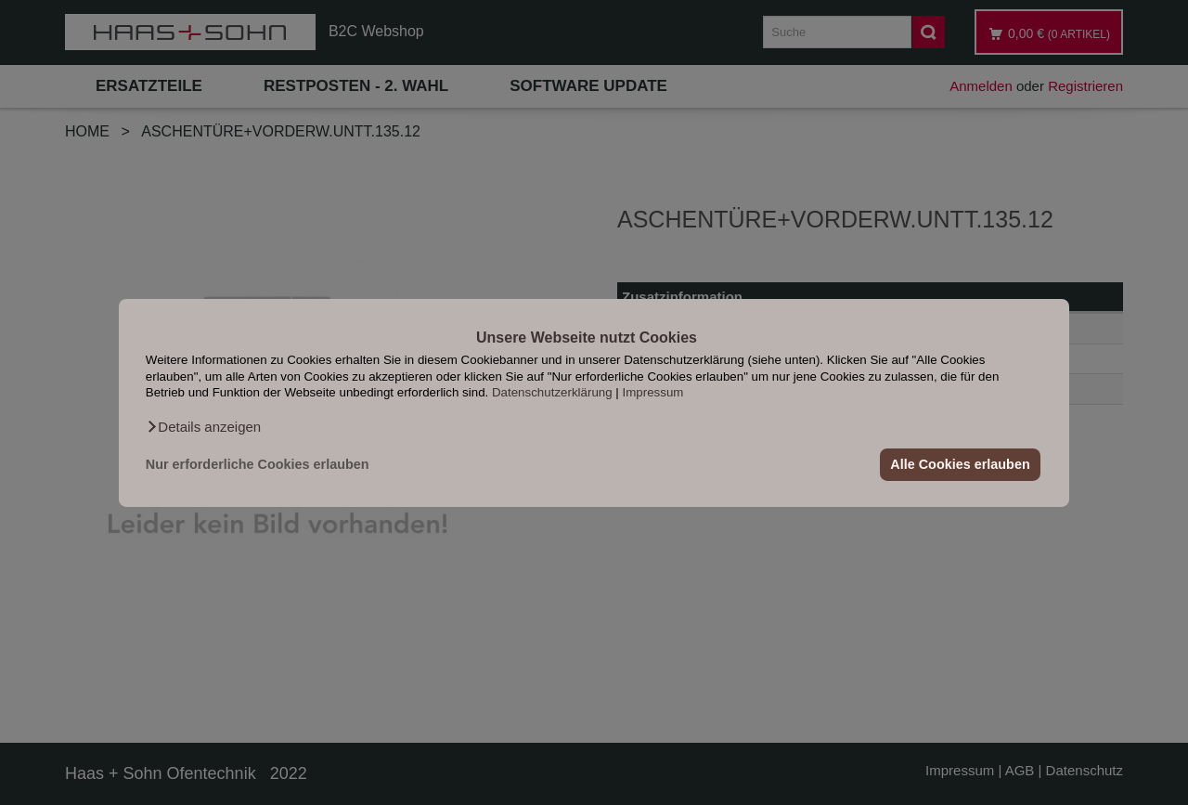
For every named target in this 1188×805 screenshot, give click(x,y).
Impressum (653, 392)
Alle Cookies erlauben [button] (959, 464)
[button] (203, 426)
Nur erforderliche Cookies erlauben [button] (257, 464)
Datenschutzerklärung (552, 392)
